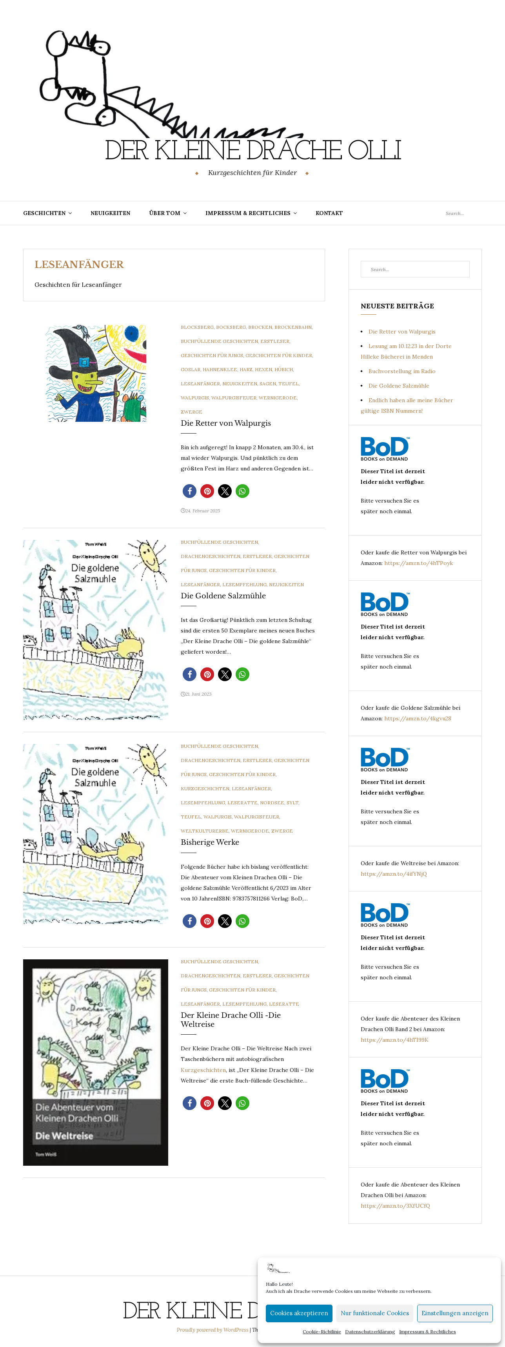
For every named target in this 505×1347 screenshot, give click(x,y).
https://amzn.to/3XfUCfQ (395, 1205)
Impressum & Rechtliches (427, 1331)
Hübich (283, 369)
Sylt (292, 803)
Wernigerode (278, 398)
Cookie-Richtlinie (322, 1331)
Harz (246, 369)
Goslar (190, 369)
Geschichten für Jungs (212, 355)
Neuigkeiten (110, 213)
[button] (189, 491)
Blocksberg (197, 327)
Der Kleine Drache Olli (252, 152)
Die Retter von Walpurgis (226, 423)
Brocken (260, 327)
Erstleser (274, 341)
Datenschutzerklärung (370, 1331)
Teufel (288, 383)
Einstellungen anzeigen (455, 1313)
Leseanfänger (200, 383)
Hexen (263, 369)
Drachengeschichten (210, 556)
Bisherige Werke (210, 842)
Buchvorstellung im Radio (402, 371)
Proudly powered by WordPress (213, 1330)
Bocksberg (231, 327)
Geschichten (44, 213)
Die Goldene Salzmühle (223, 596)
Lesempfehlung (244, 584)
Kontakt (329, 213)
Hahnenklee (220, 369)
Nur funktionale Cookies (375, 1313)
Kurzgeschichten (205, 788)
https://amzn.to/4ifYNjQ (394, 873)
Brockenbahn (293, 327)
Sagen (268, 383)
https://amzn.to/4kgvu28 (417, 718)
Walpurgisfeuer (233, 398)
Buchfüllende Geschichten (219, 341)
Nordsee (272, 803)
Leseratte (242, 803)
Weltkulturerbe (205, 831)
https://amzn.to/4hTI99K (395, 1039)
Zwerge (191, 412)
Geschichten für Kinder (278, 355)
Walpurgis (195, 398)
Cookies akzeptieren (299, 1313)
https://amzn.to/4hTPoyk (418, 563)
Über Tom (164, 213)
